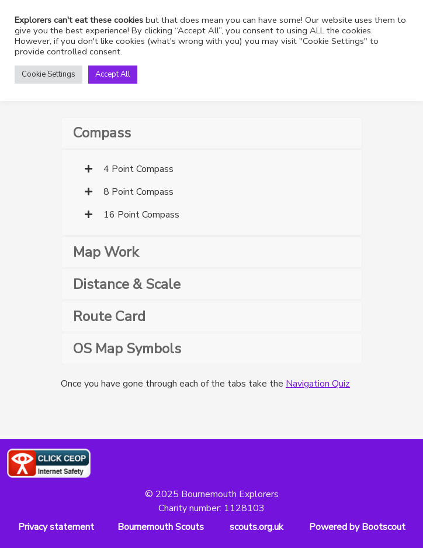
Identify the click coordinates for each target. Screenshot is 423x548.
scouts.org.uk (256, 527)
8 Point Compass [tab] (129, 191)
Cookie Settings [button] (48, 74)
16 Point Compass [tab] (132, 214)
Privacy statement (56, 527)
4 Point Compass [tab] (129, 169)
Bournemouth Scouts (160, 527)
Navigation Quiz (318, 383)
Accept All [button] (112, 74)
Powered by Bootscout (357, 527)
